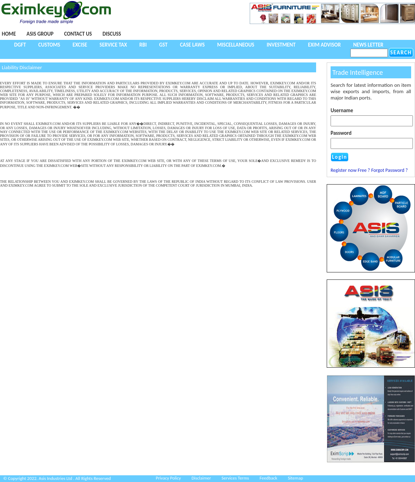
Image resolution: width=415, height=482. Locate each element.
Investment (281, 45)
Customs (49, 45)
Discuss (111, 34)
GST (163, 45)
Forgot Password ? (389, 170)
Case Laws (192, 45)
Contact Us (78, 34)
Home (9, 34)
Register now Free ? (350, 170)
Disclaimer (201, 478)
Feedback (268, 478)
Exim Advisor (324, 45)
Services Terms (235, 478)
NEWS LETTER (368, 45)
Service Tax (113, 45)
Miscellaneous (235, 45)
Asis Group (39, 34)
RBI (143, 45)
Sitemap (295, 478)
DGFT (20, 45)
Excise (79, 45)
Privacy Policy (168, 478)
